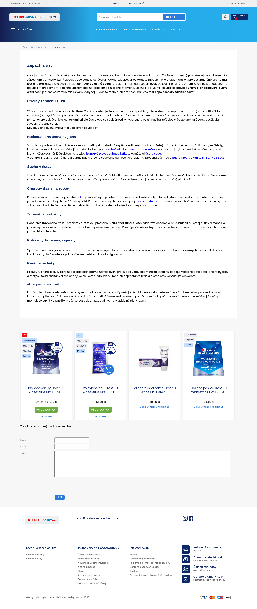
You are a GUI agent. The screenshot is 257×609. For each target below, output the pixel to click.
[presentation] (80, 486)
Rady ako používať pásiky (92, 583)
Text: (22, 453)
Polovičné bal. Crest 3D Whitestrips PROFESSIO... (100, 390)
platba (242, 3)
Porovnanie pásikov (89, 579)
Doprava (231, 3)
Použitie (158, 29)
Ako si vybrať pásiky (89, 575)
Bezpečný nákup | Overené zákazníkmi (151, 575)
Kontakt (175, 29)
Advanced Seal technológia (93, 562)
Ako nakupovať (86, 567)
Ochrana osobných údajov (144, 567)
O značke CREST (107, 29)
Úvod (47, 47)
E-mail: (24, 446)
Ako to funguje (135, 29)
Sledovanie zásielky (89, 558)
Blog (80, 571)
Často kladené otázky (90, 554)
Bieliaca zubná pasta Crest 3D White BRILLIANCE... (154, 390)
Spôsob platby (34, 558)
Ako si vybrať (136, 3)
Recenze (117, 3)
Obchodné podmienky (142, 558)
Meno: (23, 440)
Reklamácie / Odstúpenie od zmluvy (150, 562)
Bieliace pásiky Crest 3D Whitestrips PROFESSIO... (46, 390)
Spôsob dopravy (35, 554)
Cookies (134, 571)
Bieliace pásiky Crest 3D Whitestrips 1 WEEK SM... (208, 390)
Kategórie (25, 29)
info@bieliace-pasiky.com (25, 3)
